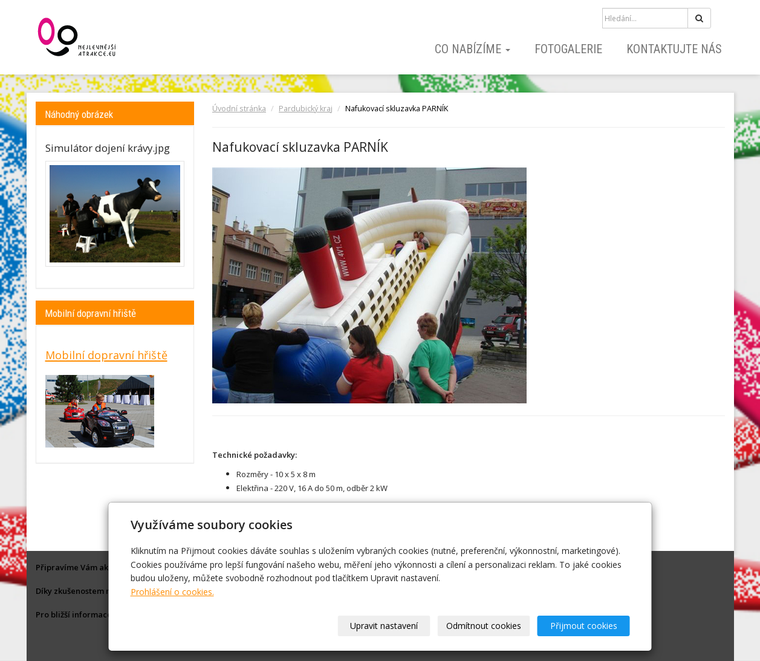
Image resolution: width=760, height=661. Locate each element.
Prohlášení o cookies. (172, 592)
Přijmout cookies (583, 625)
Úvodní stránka (239, 108)
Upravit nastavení (384, 625)
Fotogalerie (568, 49)
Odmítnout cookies (483, 625)
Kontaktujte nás (674, 49)
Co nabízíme (472, 49)
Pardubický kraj (306, 108)
